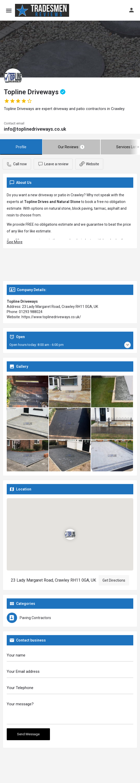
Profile (21, 147)
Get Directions (113, 581)
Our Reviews (71, 147)
